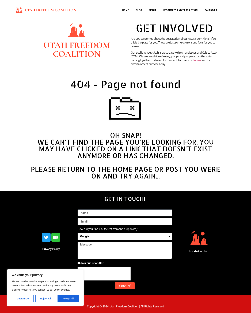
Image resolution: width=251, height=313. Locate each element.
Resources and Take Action (180, 10)
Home (125, 10)
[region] (45, 288)
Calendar (210, 10)
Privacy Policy (51, 249)
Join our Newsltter (92, 263)
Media (152, 10)
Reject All (45, 298)
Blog (139, 10)
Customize (23, 298)
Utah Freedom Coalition (50, 10)
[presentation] (104, 273)
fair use (197, 60)
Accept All (68, 298)
